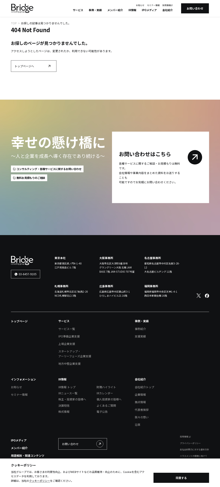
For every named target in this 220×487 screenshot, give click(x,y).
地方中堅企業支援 (69, 363)
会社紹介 (167, 10)
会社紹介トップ (144, 387)
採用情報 (166, 5)
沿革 (137, 424)
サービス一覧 (66, 329)
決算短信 (63, 405)
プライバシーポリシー (190, 443)
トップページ (19, 321)
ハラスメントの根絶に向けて (193, 455)
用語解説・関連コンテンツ (27, 455)
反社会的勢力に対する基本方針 (194, 449)
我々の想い (142, 417)
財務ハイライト (106, 387)
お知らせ (140, 5)
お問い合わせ (195, 8)
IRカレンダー (105, 393)
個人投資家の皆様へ (109, 399)
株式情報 (63, 411)
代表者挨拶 (142, 410)
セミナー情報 (153, 5)
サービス (78, 10)
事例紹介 (140, 329)
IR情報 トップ (67, 387)
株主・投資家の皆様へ (72, 399)
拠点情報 (140, 402)
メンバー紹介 (115, 10)
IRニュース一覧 (67, 393)
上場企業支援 (66, 344)
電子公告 (102, 411)
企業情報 (140, 394)
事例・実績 (95, 10)
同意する (181, 478)
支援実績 (140, 336)
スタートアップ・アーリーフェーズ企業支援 (74, 353)
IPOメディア (149, 10)
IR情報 (132, 10)
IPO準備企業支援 (69, 336)
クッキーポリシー (39, 481)
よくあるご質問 (106, 405)
